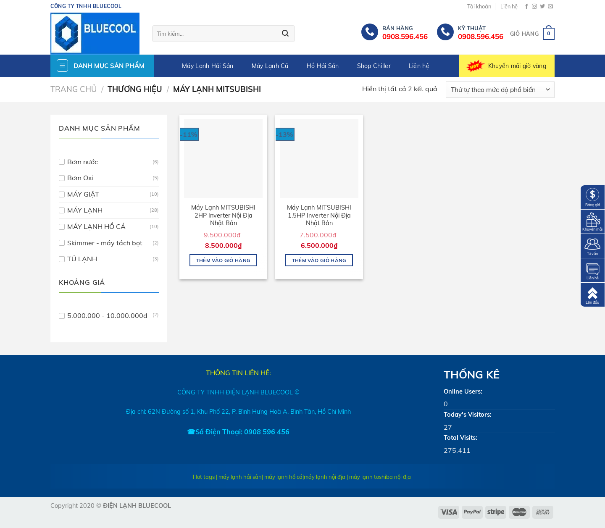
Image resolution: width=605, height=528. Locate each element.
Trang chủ (73, 89)
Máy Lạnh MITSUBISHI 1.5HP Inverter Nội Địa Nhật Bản (319, 215)
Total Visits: (460, 437)
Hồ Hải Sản (323, 66)
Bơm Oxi (80, 177)
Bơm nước (82, 162)
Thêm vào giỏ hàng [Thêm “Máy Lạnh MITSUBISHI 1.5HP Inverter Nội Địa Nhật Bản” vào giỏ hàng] (319, 260)
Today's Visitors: (468, 414)
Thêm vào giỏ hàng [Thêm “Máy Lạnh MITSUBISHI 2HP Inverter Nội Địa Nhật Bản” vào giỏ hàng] (223, 260)
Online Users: (463, 391)
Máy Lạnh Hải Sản (207, 66)
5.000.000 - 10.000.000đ (107, 315)
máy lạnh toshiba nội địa (380, 476)
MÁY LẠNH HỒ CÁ (96, 226)
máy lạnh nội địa (324, 476)
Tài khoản (479, 6)
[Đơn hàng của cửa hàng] (500, 89)
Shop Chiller (374, 66)
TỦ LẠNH (82, 259)
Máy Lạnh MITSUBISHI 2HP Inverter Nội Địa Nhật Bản (223, 215)
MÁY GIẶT (83, 194)
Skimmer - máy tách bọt (104, 243)
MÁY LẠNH (85, 210)
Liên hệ (509, 6)
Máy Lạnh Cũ (270, 66)
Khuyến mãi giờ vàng (517, 66)
